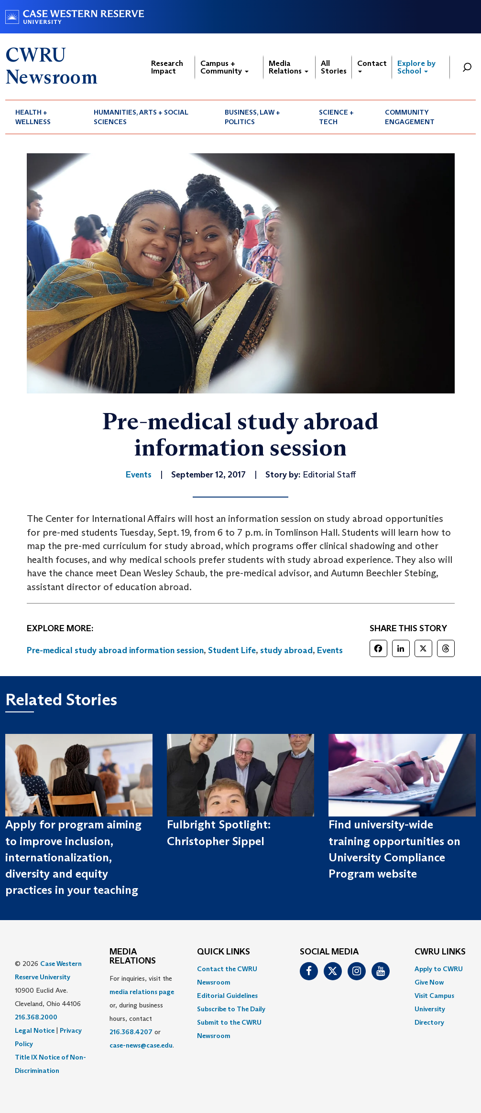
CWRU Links (440, 952)
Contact (372, 66)
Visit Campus (434, 995)
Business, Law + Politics (252, 117)
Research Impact (167, 67)
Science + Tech (336, 117)
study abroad (286, 650)
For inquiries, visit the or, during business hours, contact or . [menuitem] (141, 1011)
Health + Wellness (33, 117)
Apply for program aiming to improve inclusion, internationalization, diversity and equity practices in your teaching (73, 857)
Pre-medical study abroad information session (115, 650)
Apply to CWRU (439, 969)
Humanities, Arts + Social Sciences (141, 117)
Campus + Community (224, 67)
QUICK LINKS (223, 952)
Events (330, 650)
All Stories (334, 67)
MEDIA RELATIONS (132, 956)
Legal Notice (35, 1030)
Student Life (232, 650)
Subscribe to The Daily (231, 1009)
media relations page (141, 991)
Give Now (429, 982)
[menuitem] (44, 117)
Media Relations (288, 67)
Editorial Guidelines (227, 995)
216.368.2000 (36, 1017)
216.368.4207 (131, 1032)
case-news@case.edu (141, 1045)
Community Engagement (410, 117)
